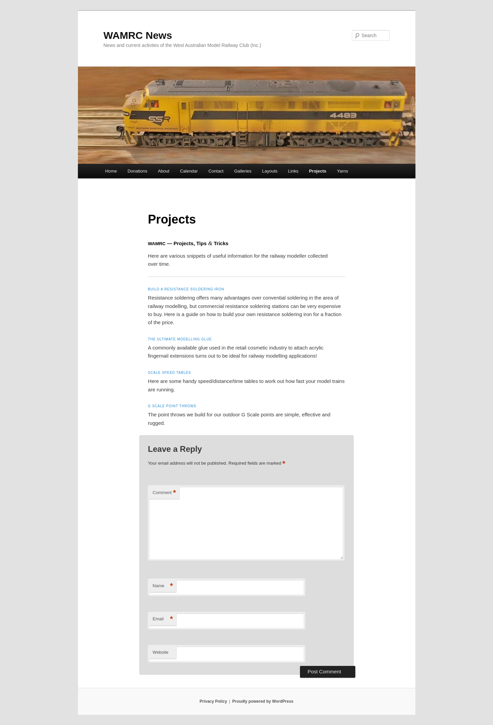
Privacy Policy (213, 701)
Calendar (189, 171)
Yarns (342, 171)
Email (163, 619)
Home (111, 171)
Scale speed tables (169, 372)
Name (163, 586)
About (163, 171)
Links (293, 171)
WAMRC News (138, 35)
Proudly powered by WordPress (262, 701)
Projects (317, 171)
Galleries (242, 171)
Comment (164, 493)
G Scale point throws (172, 406)
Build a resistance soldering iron (186, 289)
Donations (137, 171)
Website (160, 652)
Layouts (270, 171)
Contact (216, 171)
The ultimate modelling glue (180, 339)
